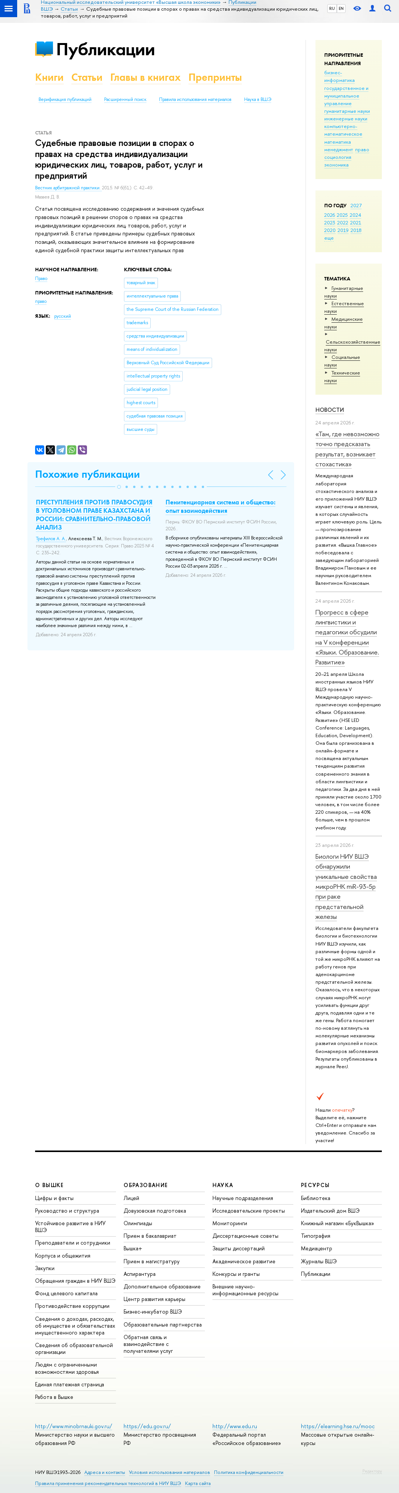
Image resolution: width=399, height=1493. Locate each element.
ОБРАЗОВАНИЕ (146, 1185)
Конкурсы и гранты (236, 1273)
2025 (342, 214)
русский (62, 316)
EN (341, 8)
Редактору (372, 1471)
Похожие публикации (87, 474)
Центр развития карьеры (154, 1299)
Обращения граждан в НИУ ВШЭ (75, 1280)
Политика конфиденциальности (248, 1472)
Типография (315, 1235)
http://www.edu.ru (234, 1426)
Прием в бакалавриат (150, 1235)
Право (41, 278)
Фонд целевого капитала (66, 1293)
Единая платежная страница (69, 1384)
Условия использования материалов (169, 1472)
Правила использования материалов (195, 99)
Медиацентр (316, 1248)
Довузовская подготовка (155, 1210)
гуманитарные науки (347, 110)
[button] (119, 487)
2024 (355, 214)
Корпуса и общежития (62, 1255)
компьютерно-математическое (343, 130)
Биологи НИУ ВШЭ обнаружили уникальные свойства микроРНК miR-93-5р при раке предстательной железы (346, 886)
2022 (342, 222)
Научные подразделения (242, 1198)
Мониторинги (229, 1223)
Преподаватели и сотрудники (72, 1242)
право (362, 149)
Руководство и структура (67, 1210)
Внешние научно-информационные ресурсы (245, 1290)
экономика (336, 164)
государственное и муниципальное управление (346, 96)
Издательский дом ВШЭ (330, 1210)
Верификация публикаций (65, 99)
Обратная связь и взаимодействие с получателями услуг (148, 1343)
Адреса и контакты (104, 1472)
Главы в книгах (145, 77)
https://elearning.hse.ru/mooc (338, 1426)
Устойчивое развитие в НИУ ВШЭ (70, 1226)
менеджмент (338, 149)
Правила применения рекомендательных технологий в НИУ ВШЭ (108, 1483)
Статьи (87, 77)
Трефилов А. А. (51, 539)
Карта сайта (198, 1483)
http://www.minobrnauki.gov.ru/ (73, 1426)
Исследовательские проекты (248, 1210)
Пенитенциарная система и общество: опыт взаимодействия (220, 506)
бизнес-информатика (339, 76)
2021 (355, 222)
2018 (356, 230)
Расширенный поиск (125, 99)
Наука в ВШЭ (257, 99)
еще (329, 237)
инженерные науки (345, 118)
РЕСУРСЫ (315, 1185)
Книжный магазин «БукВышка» (337, 1223)
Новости (329, 410)
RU (332, 8)
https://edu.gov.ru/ (147, 1426)
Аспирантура (140, 1273)
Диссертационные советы (245, 1235)
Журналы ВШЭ (319, 1261)
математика (337, 141)
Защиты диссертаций (238, 1248)
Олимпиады (138, 1223)
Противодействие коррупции (72, 1305)
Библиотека (315, 1198)
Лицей (131, 1198)
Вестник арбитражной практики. (68, 188)
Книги (49, 77)
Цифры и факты (54, 1198)
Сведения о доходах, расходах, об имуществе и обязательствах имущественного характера (75, 1325)
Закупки (45, 1268)
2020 (330, 230)
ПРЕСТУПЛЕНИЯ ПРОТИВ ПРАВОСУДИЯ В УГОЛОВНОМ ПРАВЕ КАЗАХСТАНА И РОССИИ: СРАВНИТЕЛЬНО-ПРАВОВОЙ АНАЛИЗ (94, 514)
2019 (343, 230)
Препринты (215, 77)
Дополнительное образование (162, 1286)
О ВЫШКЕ (49, 1185)
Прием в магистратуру (152, 1261)
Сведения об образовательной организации (74, 1348)
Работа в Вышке (54, 1396)
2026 (329, 214)
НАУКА (222, 1185)
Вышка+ (133, 1248)
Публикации (105, 49)
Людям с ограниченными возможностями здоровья (67, 1368)
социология (337, 157)
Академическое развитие (243, 1261)
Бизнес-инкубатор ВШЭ (153, 1311)
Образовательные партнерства (163, 1324)
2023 (329, 222)
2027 (356, 205)
